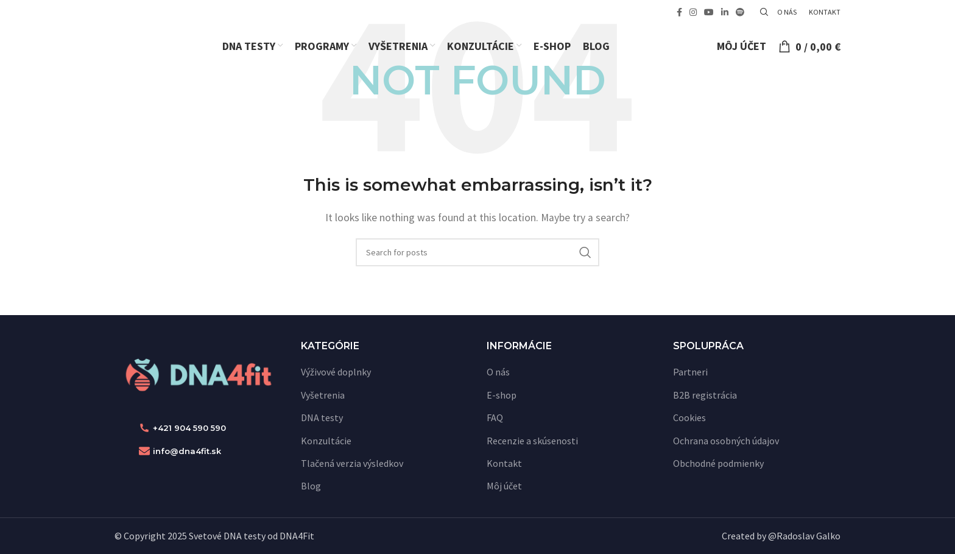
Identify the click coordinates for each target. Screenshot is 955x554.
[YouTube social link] (708, 12)
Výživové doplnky (336, 372)
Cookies (689, 417)
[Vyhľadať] (762, 12)
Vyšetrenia (323, 395)
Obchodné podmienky (718, 463)
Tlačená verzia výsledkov (352, 463)
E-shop (501, 395)
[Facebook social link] (679, 12)
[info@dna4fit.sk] (144, 451)
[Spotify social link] (740, 12)
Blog (311, 486)
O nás (498, 372)
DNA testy (322, 417)
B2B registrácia (705, 395)
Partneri (690, 372)
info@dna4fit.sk (187, 451)
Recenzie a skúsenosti (532, 441)
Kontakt (504, 463)
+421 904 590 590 (189, 428)
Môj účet (504, 486)
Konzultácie (326, 441)
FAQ (495, 417)
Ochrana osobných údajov (726, 441)
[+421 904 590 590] (144, 427)
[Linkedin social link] (724, 12)
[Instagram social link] (693, 12)
